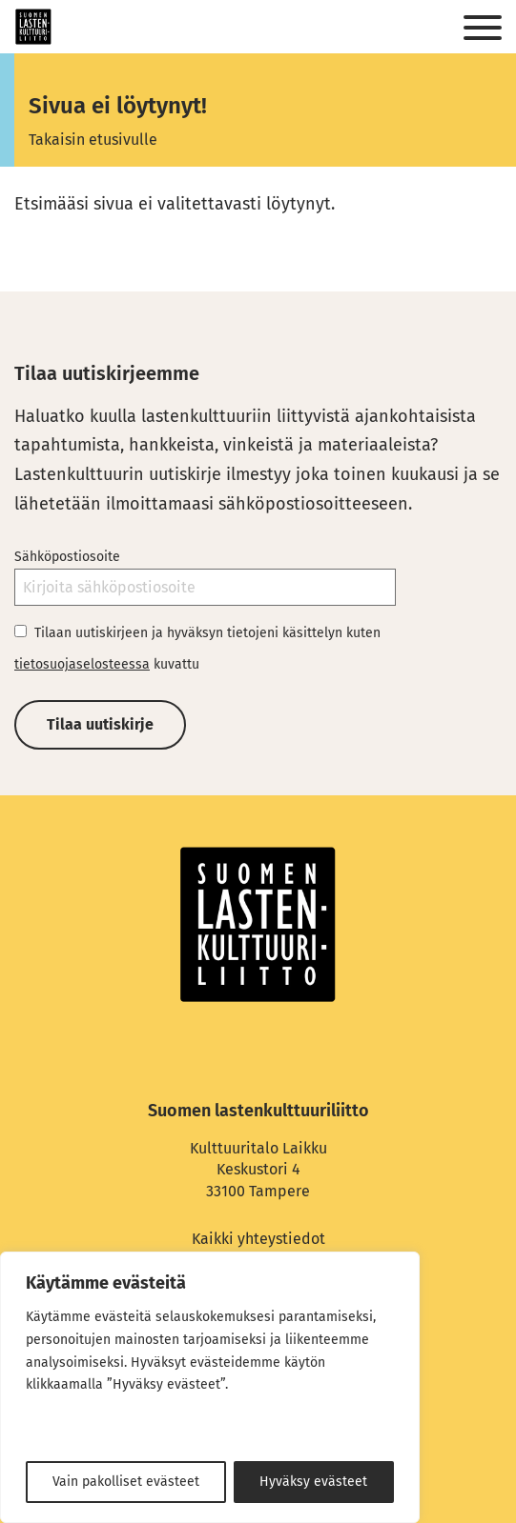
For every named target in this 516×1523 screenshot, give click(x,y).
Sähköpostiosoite (67, 557)
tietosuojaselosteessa (82, 664)
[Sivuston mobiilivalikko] (483, 28)
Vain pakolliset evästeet (125, 1481)
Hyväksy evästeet (313, 1481)
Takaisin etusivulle (93, 139)
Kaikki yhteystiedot (258, 1239)
